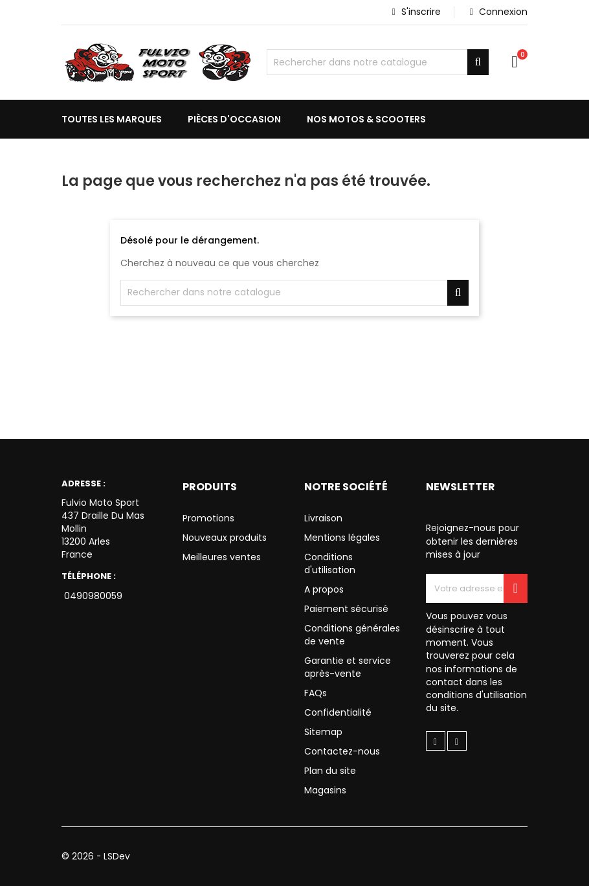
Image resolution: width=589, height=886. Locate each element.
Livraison (323, 518)
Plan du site (330, 770)
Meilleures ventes (222, 557)
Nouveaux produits (225, 537)
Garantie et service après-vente (347, 667)
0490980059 (91, 595)
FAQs (315, 693)
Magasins (325, 790)
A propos (324, 589)
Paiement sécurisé (346, 608)
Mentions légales (342, 537)
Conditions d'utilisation (329, 563)
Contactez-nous (342, 751)
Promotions (208, 518)
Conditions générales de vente (352, 635)
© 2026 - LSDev (96, 856)
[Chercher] (378, 62)
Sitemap (323, 731)
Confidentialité (338, 712)
